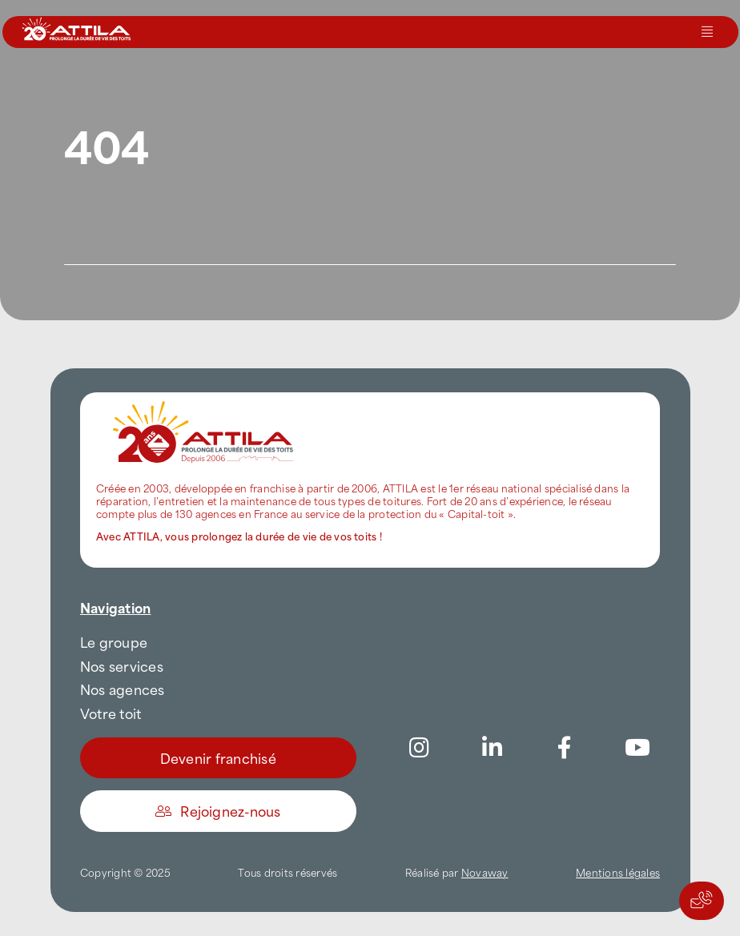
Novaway (485, 872)
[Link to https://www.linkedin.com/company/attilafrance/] (491, 747)
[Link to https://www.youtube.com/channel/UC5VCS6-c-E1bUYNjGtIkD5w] (637, 747)
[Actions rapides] (701, 901)
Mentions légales (618, 872)
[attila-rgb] (204, 398)
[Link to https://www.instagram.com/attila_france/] (419, 747)
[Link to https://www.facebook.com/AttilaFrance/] (564, 747)
